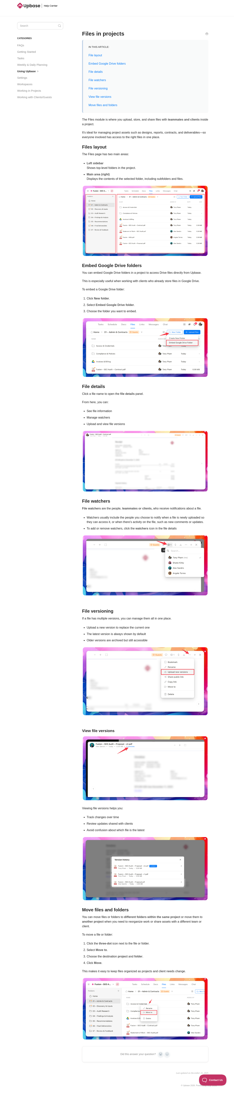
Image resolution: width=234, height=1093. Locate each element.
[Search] (40, 25)
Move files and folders (103, 105)
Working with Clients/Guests (34, 97)
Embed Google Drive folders (107, 63)
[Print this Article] (206, 34)
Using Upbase (28, 71)
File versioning (98, 88)
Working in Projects (29, 90)
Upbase (186, 1085)
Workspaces (24, 84)
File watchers (97, 80)
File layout (95, 55)
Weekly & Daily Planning (32, 64)
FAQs (20, 45)
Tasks (20, 58)
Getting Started (26, 51)
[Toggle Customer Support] (213, 1080)
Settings (22, 77)
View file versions (100, 96)
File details (96, 71)
